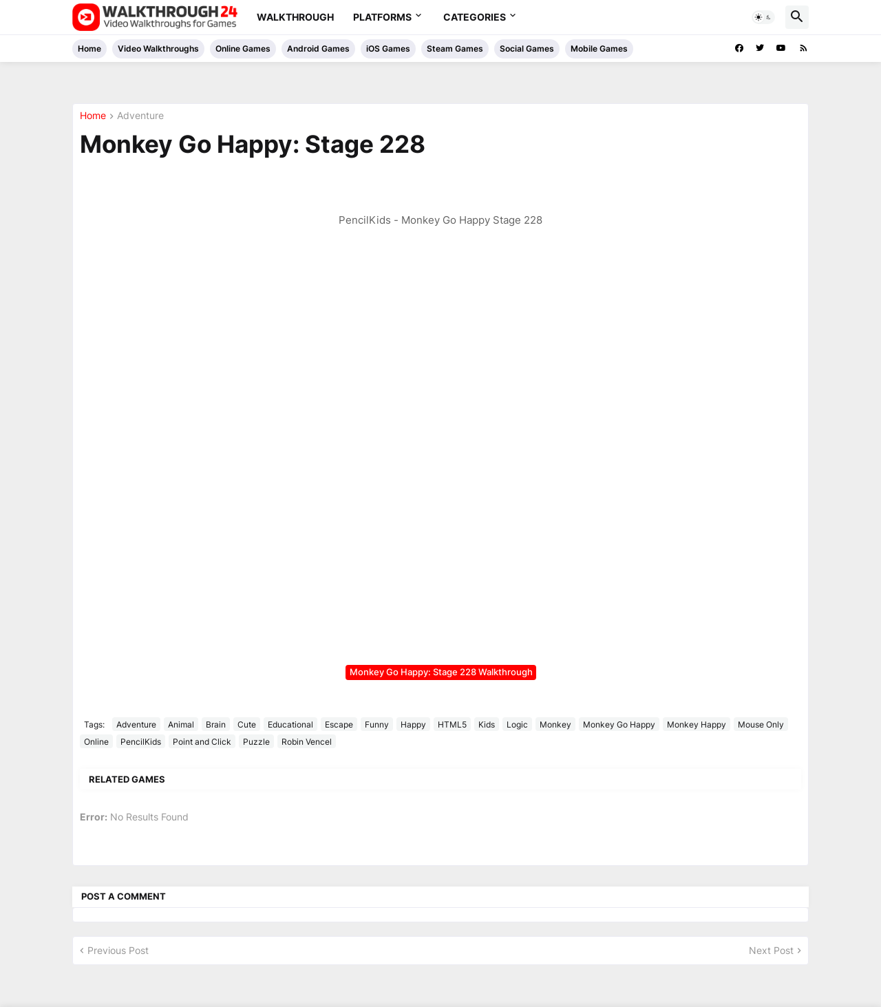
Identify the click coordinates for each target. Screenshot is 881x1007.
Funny (377, 724)
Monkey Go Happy (619, 724)
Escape (339, 724)
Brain (216, 724)
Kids (486, 724)
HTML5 (452, 724)
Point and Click (202, 741)
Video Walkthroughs (158, 48)
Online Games (242, 48)
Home (89, 48)
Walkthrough (295, 17)
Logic (517, 724)
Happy (413, 724)
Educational (290, 724)
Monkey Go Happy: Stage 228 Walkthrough (441, 671)
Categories (474, 17)
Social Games (527, 48)
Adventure (140, 116)
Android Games (318, 48)
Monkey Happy (696, 724)
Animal (181, 724)
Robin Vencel (307, 741)
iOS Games (388, 48)
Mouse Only (761, 724)
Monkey (555, 724)
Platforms (382, 17)
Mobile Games (599, 48)
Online (96, 741)
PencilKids (140, 741)
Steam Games (455, 48)
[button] (763, 17)
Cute (246, 724)
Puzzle (256, 741)
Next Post (771, 950)
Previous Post (118, 950)
